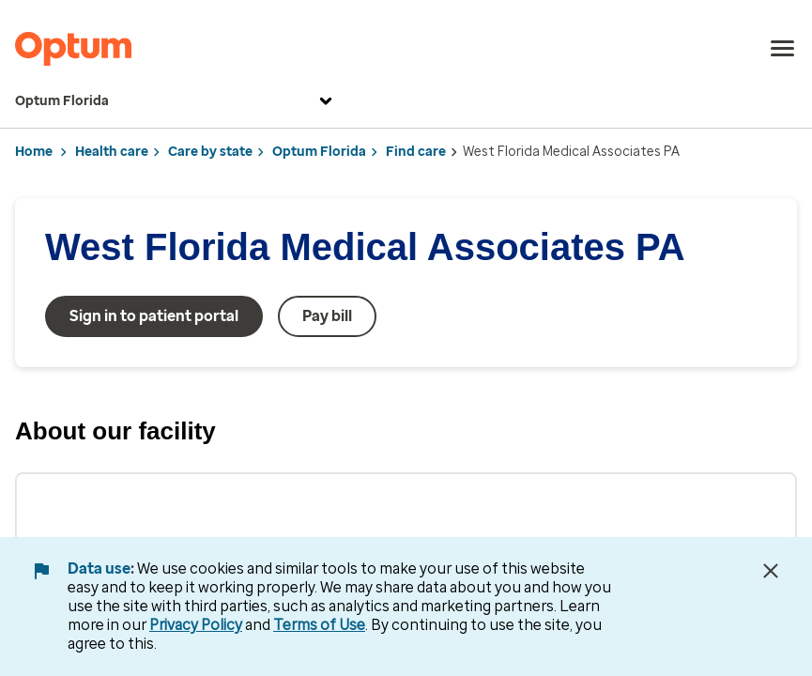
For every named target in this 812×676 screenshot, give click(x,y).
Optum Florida (176, 101)
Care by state (210, 152)
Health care (111, 152)
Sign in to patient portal (153, 316)
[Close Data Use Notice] (770, 571)
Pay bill (327, 316)
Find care (416, 152)
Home (34, 152)
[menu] (783, 48)
